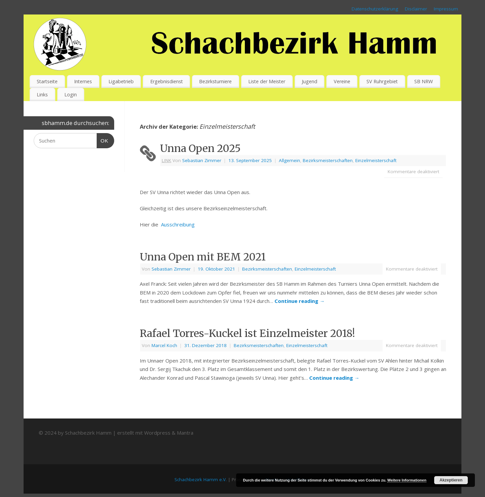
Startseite (47, 81)
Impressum (446, 9)
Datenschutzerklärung (375, 9)
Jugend (309, 81)
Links (42, 94)
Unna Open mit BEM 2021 (203, 256)
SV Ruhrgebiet (382, 81)
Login (70, 94)
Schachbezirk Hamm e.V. (200, 479)
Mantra (185, 432)
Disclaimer (416, 9)
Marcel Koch (164, 345)
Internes (83, 81)
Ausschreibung (178, 224)
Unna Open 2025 (200, 148)
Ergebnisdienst (166, 81)
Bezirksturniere (215, 81)
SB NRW (423, 81)
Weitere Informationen (406, 480)
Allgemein (289, 160)
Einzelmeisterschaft (375, 160)
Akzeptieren (451, 480)
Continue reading (299, 301)
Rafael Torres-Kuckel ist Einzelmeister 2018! (247, 333)
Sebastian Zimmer (201, 160)
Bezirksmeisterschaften (328, 160)
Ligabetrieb (121, 81)
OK (103, 140)
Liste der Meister (266, 81)
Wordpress (157, 432)
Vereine (342, 81)
